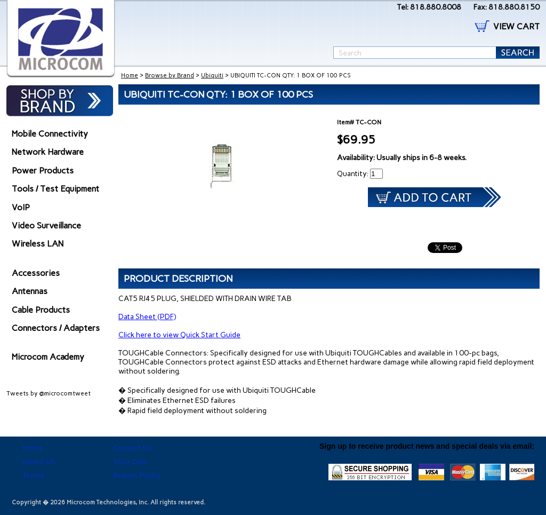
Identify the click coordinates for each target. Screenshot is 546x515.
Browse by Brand (169, 75)
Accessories (36, 273)
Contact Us (132, 447)
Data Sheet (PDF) (147, 316)
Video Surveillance (46, 225)
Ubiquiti (212, 75)
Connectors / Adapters (56, 328)
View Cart (130, 461)
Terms (33, 475)
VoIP (21, 207)
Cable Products (41, 310)
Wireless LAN (37, 244)
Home (129, 75)
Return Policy (137, 475)
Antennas (29, 291)
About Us (38, 461)
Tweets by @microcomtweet (48, 393)
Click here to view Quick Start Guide (179, 334)
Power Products (43, 170)
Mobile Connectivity (50, 134)
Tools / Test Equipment (55, 189)
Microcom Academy (48, 357)
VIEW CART (516, 26)
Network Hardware (48, 152)
